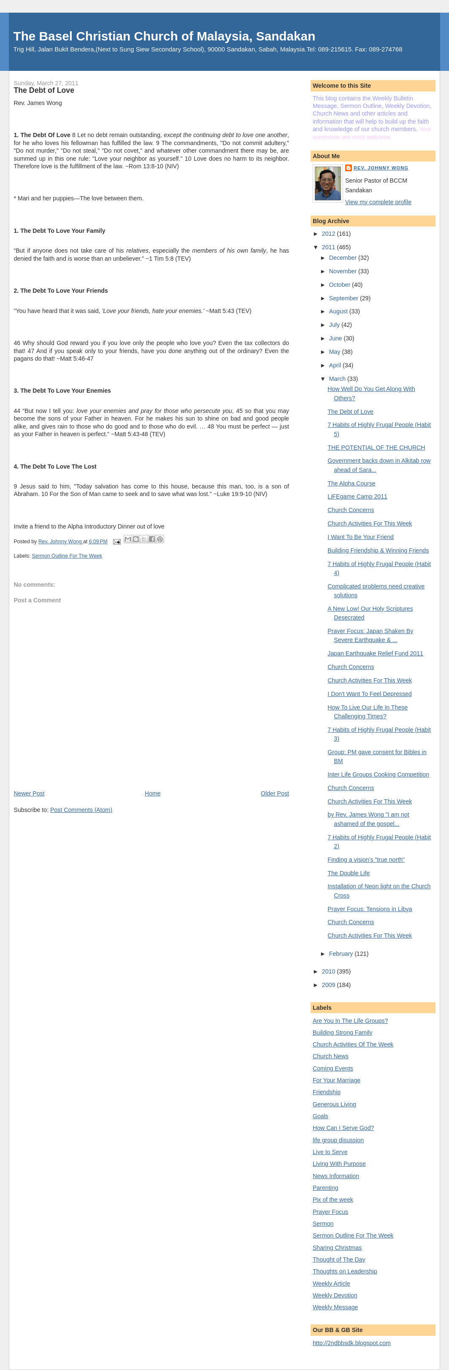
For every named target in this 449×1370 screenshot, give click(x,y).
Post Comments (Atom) (81, 809)
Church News (331, 1056)
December (343, 257)
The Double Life (348, 873)
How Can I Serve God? (343, 1128)
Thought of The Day (339, 1259)
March (338, 378)
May (335, 351)
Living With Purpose (339, 1163)
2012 (329, 233)
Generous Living (334, 1104)
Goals (320, 1116)
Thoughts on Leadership (345, 1271)
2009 (329, 985)
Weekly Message (335, 1307)
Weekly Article (331, 1283)
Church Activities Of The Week (353, 1044)
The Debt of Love (350, 411)
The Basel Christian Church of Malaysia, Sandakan (164, 36)
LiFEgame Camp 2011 (357, 496)
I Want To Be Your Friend (360, 537)
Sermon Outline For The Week (67, 556)
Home (153, 793)
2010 (329, 971)
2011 (329, 247)
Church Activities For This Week (369, 523)
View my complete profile (378, 202)
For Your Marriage (336, 1080)
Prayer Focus (330, 1211)
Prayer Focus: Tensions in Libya (369, 909)
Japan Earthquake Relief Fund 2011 (375, 653)
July (335, 324)
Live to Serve (330, 1152)
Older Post (275, 793)
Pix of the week (333, 1199)
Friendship (327, 1092)
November (343, 271)
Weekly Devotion (335, 1295)
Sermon (323, 1223)
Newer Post (29, 793)
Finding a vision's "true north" (366, 859)
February (342, 953)
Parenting (325, 1187)
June (336, 338)
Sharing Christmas (337, 1247)
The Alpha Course (351, 483)
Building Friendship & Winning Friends (378, 550)
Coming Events (333, 1068)
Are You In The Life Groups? (350, 1020)
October (340, 284)
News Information (336, 1176)
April (336, 365)
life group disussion (338, 1140)
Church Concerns (350, 510)
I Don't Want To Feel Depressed (369, 693)
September (344, 298)
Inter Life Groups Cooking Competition (378, 774)
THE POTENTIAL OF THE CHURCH (376, 447)
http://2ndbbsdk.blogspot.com (352, 1343)
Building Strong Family (343, 1032)
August (339, 311)
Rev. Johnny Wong (381, 167)
